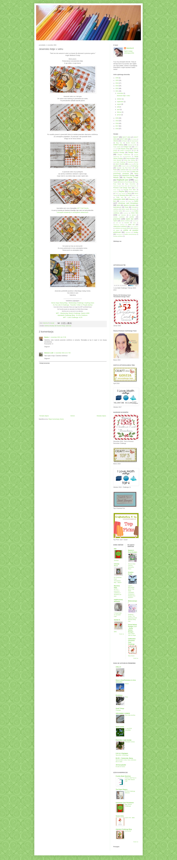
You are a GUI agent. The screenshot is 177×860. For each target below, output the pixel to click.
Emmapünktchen (127, 156)
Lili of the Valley (125, 171)
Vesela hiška (120, 816)
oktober (119, 99)
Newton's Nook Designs (126, 182)
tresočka (127, 222)
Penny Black (124, 185)
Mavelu (116, 177)
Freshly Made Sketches (123, 776)
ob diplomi (132, 215)
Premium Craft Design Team (122, 188)
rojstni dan (68, 325)
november (120, 93)
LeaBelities (123, 169)
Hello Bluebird (117, 160)
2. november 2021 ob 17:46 (62, 353)
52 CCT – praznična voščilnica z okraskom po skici (117, 593)
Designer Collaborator (124, 154)
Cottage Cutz (127, 147)
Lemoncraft (116, 171)
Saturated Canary (133, 191)
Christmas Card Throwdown (125, 802)
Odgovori (47, 346)
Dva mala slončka (130, 715)
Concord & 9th (132, 145)
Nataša (46, 337)
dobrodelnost (117, 207)
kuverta (134, 209)
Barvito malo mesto (53, 9)
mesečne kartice (117, 211)
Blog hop (119, 143)
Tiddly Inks (119, 197)
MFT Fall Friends (82, 208)
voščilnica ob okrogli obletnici (123, 228)
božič (136, 201)
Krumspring (134, 166)
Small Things (120, 708)
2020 (117, 118)
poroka (132, 217)
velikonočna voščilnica (120, 226)
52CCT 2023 (126, 137)
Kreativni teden (125, 166)
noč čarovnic (122, 215)
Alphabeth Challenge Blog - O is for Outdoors (73, 315)
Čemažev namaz (130, 741)
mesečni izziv (128, 211)
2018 (117, 123)
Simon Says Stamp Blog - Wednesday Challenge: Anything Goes (72, 303)
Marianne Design (128, 175)
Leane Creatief (132, 169)
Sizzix (129, 193)
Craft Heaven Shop (123, 148)
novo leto (134, 213)
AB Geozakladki (121, 765)
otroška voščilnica (119, 217)
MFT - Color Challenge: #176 (72, 317)
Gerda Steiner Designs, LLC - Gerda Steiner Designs (132, 628)
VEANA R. (117, 620)
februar (119, 112)
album (129, 201)
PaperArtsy (116, 185)
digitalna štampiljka (129, 205)
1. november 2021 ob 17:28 (57, 337)
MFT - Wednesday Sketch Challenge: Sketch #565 (72, 313)
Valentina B (130, 48)
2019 (117, 121)
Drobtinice (119, 695)
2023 (117, 86)
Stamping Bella (124, 195)
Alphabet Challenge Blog (124, 829)
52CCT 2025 (123, 139)
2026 (117, 78)
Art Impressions (134, 141)
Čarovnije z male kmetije (123, 740)
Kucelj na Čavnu (120, 766)
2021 (117, 91)
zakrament (128, 232)
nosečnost (125, 213)
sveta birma (135, 220)
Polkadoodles (133, 185)
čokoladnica (119, 234)
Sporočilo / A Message (122, 755)
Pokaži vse (121, 634)
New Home (131, 655)
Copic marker (117, 146)
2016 (117, 128)
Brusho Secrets (130, 143)
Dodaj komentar (45, 363)
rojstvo (115, 221)
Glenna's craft (48, 353)
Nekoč (127, 683)
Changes (118, 710)
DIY (135, 150)
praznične (116, 219)
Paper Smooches (130, 184)
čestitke (136, 232)
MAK (115, 631)
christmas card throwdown (128, 203)
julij (118, 107)
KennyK (130, 164)
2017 (117, 126)
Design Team (133, 152)
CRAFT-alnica (118, 145)
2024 (117, 83)
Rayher (121, 191)
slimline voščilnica (125, 220)
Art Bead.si (124, 141)
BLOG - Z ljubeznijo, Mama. (124, 758)
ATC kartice (133, 139)
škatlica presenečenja (130, 234)
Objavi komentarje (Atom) (56, 419)
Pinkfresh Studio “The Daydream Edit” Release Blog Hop (132, 618)
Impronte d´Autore (133, 162)
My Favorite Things (60, 325)
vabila (134, 222)
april (118, 109)
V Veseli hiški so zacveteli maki (117, 614)
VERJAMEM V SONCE (123, 713)
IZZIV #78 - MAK (130, 817)
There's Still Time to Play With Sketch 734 (130, 779)
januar (119, 115)
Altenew (115, 141)
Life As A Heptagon (122, 753)
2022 (117, 88)
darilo (118, 205)
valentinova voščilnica (119, 224)
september (120, 101)
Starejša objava (101, 416)
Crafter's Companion (125, 150)
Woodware (122, 201)
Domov (73, 416)
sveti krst (118, 222)
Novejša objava (44, 416)
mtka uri (118, 667)
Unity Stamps (131, 197)
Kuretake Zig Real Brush (124, 168)
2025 (117, 80)
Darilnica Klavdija (49, 325)
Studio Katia (135, 195)
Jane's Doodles (120, 164)
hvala (126, 207)
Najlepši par (122, 180)
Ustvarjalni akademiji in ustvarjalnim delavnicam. (73, 212)
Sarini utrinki (120, 727)
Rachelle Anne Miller (129, 189)
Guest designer (130, 158)
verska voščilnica (134, 226)
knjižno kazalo (125, 209)
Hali (115, 549)
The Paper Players (121, 789)
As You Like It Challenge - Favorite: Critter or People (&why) (72, 305)
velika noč (131, 224)
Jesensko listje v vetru (123, 95)
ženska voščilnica (118, 236)
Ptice (126, 697)
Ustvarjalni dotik (119, 199)
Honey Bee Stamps (129, 160)
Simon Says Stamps (120, 193)
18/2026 (116, 560)
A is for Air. (128, 831)
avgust (119, 104)
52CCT (116, 137)
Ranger (115, 191)
